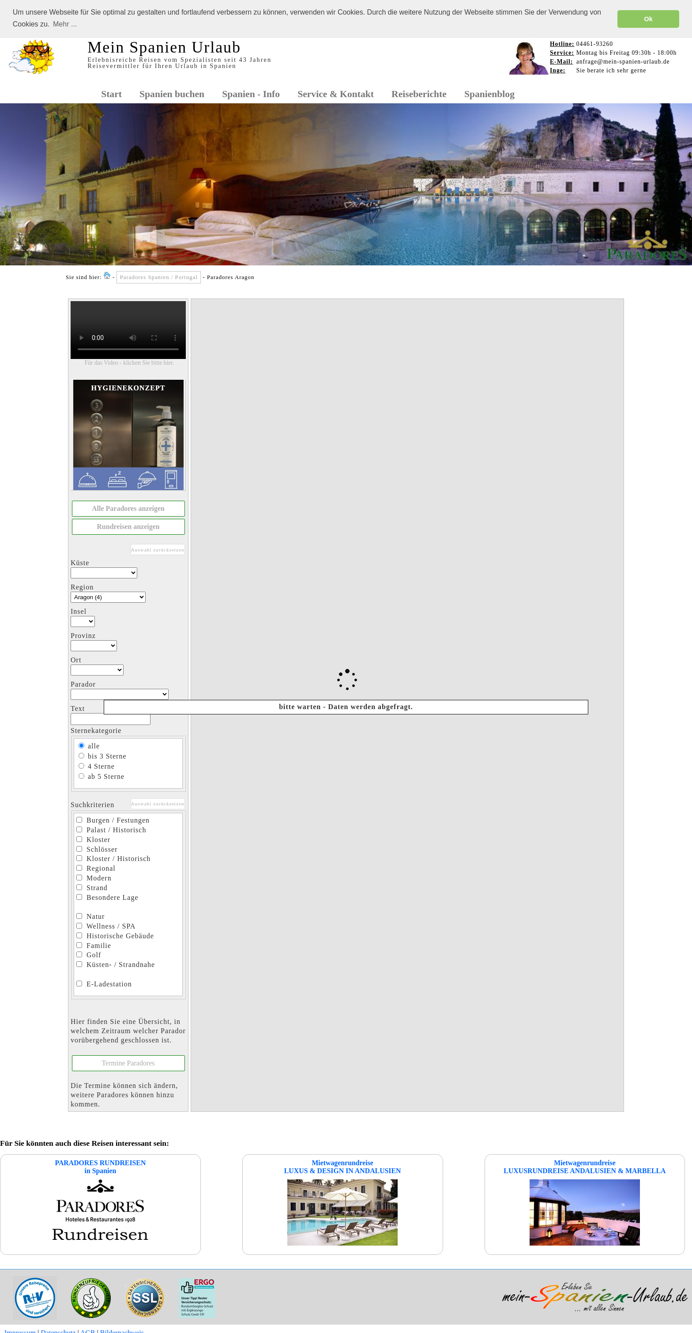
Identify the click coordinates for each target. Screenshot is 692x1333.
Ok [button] (648, 19)
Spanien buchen (171, 93)
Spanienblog (489, 93)
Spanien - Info (251, 93)
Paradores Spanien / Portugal (159, 277)
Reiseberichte (419, 93)
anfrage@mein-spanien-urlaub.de (623, 61)
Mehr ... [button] (65, 24)
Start (111, 93)
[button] (128, 509)
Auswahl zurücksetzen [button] (157, 549)
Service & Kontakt (335, 93)
